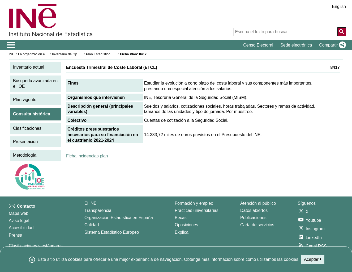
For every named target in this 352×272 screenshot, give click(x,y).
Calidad (91, 225)
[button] (331, 45)
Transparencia (97, 210)
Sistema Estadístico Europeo (111, 232)
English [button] (339, 6)
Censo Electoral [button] (258, 45)
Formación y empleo (194, 203)
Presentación (25, 141)
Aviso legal (19, 220)
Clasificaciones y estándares (36, 246)
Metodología (24, 155)
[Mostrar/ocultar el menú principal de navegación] (11, 45)
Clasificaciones (27, 128)
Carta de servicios (257, 225)
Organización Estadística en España (118, 217)
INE (11, 54)
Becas (180, 217)
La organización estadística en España (47, 54)
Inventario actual (28, 67)
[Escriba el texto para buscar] (286, 32)
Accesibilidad (21, 227)
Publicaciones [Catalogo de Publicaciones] (253, 217)
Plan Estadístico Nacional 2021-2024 (114, 54)
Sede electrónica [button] (296, 45)
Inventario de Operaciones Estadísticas (81, 54)
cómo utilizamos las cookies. (272, 259)
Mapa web (18, 213)
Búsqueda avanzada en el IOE (35, 83)
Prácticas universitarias (196, 210)
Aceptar (312, 259)
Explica (181, 232)
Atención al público (258, 203)
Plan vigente (24, 99)
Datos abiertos (254, 210)
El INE (90, 203)
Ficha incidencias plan (87, 156)
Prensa (15, 235)
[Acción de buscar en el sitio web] (341, 31)
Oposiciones (186, 225)
